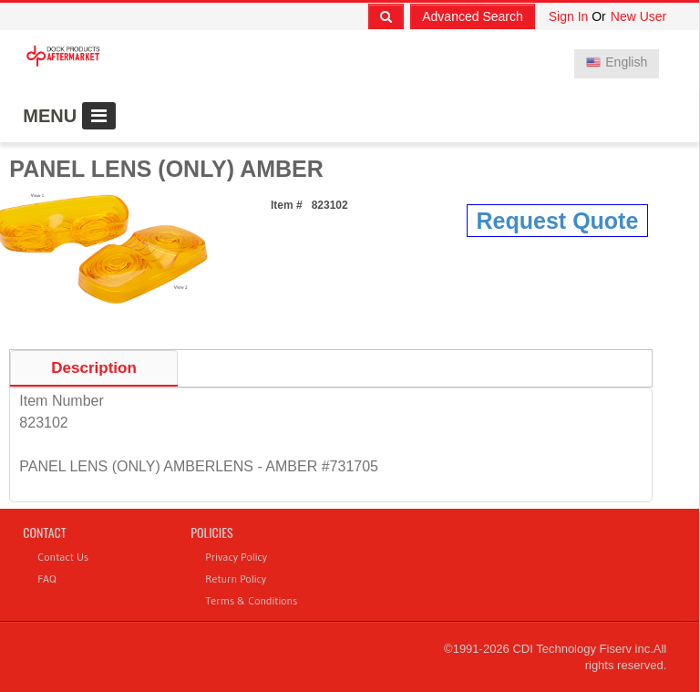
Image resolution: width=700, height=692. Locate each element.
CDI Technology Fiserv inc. (582, 649)
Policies (211, 532)
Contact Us (62, 556)
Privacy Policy (236, 556)
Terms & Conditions (251, 600)
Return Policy (235, 578)
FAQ (46, 578)
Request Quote (558, 220)
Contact (44, 532)
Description (94, 368)
